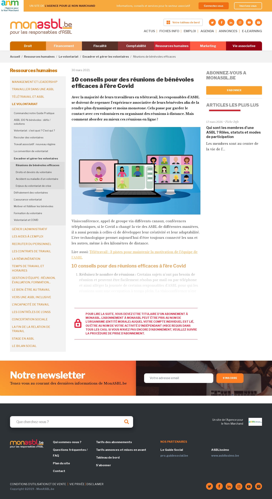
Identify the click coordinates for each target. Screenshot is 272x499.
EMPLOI (190, 31)
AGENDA (207, 31)
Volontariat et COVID (26, 219)
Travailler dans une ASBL (33, 89)
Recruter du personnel (31, 244)
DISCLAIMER (94, 484)
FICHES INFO (169, 31)
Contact (59, 471)
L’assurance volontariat (28, 199)
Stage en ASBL (23, 338)
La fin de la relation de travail (31, 329)
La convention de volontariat (31, 151)
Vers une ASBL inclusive (31, 297)
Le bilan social (24, 346)
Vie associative (244, 46)
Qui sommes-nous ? (67, 442)
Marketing (208, 46)
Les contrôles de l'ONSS (31, 312)
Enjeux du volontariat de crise (33, 185)
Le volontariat (68, 56)
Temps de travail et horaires (28, 268)
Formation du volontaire (28, 213)
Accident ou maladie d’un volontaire (37, 178)
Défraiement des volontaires (31, 192)
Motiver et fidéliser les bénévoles (33, 206)
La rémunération (26, 259)
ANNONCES (228, 31)
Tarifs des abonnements (114, 442)
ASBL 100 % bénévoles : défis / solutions (32, 121)
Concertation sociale (30, 319)
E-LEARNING (252, 31)
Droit (28, 46)
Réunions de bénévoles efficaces (37, 165)
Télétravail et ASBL (28, 96)
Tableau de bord (108, 457)
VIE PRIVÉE (76, 484)
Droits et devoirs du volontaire (34, 172)
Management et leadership (35, 82)
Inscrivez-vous (248, 6)
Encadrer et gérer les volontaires (106, 56)
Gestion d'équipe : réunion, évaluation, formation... (33, 280)
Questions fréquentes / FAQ (70, 452)
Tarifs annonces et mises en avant (121, 450)
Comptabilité (136, 46)
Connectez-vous (213, 6)
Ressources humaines (172, 46)
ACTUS (149, 31)
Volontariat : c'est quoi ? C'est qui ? (34, 130)
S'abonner (234, 90)
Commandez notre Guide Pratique (34, 113)
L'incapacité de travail (30, 304)
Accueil (15, 56)
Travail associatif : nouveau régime (34, 144)
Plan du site (61, 463)
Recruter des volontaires (28, 137)
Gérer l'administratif (29, 229)
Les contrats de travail (31, 251)
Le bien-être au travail (31, 289)
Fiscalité (99, 46)
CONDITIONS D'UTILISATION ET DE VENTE (38, 484)
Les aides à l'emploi (27, 236)
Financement (64, 46)
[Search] (71, 422)
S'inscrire (230, 378)
